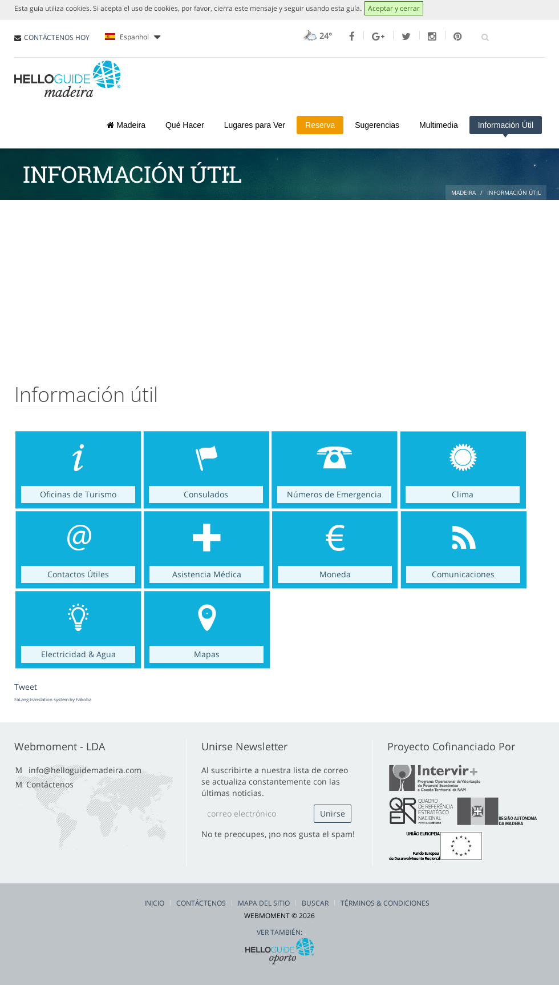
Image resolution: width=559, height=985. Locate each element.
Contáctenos (50, 784)
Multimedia (438, 125)
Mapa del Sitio (264, 903)
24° (316, 35)
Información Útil (505, 125)
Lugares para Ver (254, 125)
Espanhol (132, 37)
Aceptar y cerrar (394, 8)
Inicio (154, 903)
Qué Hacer (184, 125)
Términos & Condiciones (385, 903)
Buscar (315, 903)
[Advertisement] (279, 285)
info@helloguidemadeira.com (85, 770)
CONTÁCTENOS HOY (57, 37)
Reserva (320, 125)
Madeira (126, 125)
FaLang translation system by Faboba (52, 699)
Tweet (25, 686)
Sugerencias (377, 125)
